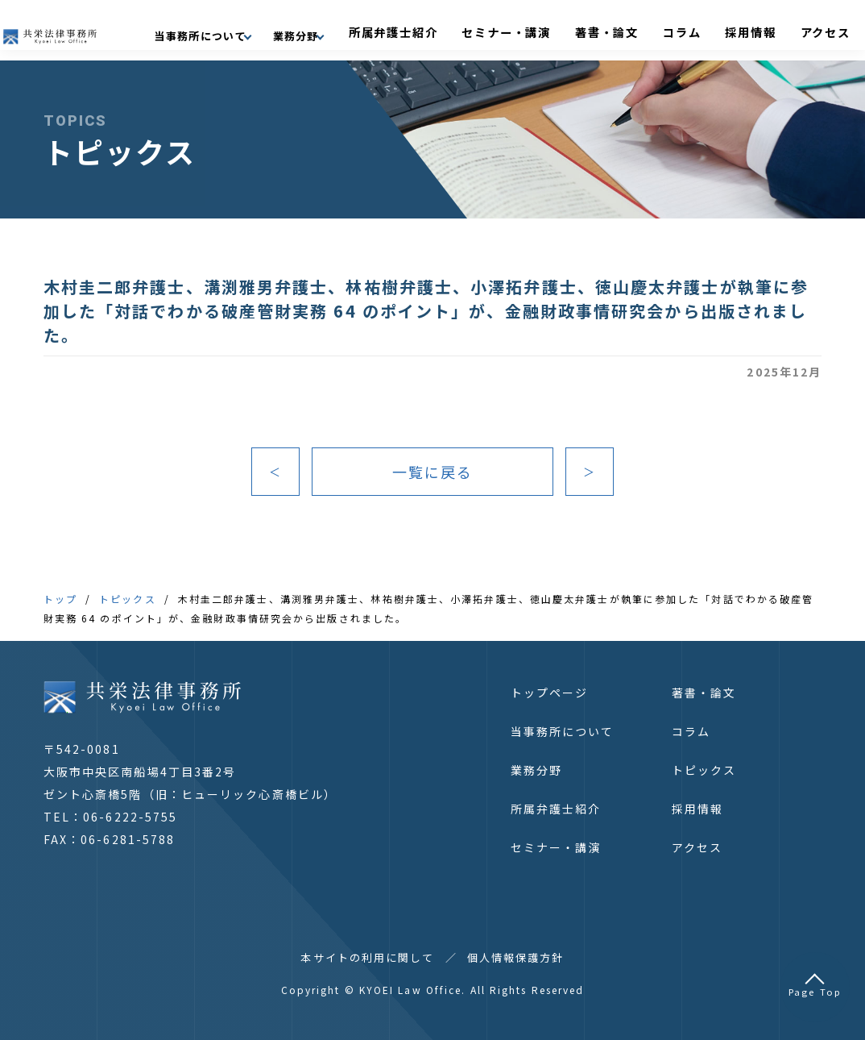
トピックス (127, 598)
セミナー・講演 (584, 29)
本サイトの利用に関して (367, 957)
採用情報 (766, 29)
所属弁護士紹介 (496, 29)
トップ (60, 598)
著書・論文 (663, 29)
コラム (717, 29)
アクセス (820, 29)
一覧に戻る (433, 471)
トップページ (550, 692)
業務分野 (536, 770)
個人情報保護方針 (516, 957)
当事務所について (563, 731)
